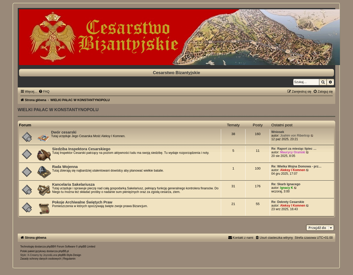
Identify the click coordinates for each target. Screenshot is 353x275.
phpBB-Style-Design (69, 255)
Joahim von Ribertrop (295, 135)
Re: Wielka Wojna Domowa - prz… (296, 166)
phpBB (50, 246)
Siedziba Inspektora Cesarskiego (81, 149)
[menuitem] (44, 91)
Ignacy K (286, 188)
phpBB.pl (63, 251)
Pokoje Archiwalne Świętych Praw (82, 202)
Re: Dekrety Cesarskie (287, 202)
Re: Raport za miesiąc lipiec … (293, 148)
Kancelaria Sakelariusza (73, 184)
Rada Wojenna (65, 167)
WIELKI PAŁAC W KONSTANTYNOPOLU (58, 109)
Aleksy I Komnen (292, 170)
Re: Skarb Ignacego (285, 184)
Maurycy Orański (292, 152)
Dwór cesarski (63, 132)
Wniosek (277, 132)
